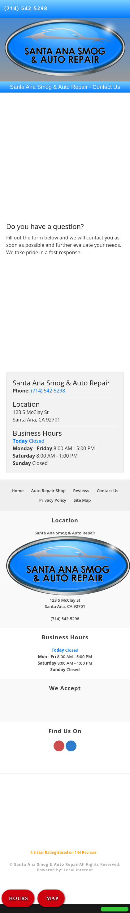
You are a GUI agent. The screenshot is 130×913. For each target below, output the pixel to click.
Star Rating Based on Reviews (63, 852)
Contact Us (107, 490)
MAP (51, 898)
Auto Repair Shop (48, 490)
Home (18, 490)
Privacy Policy (52, 500)
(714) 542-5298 (26, 8)
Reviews (81, 490)
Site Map (82, 500)
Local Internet (78, 870)
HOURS (18, 898)
